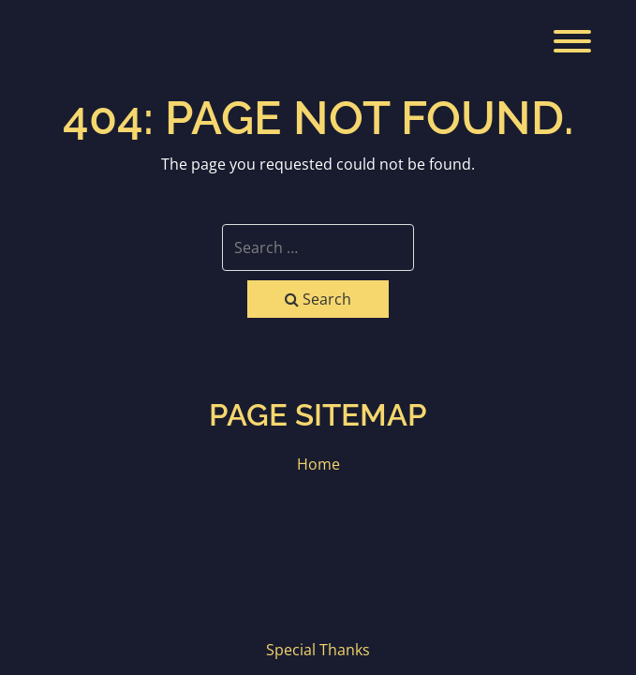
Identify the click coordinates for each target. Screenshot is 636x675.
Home (318, 464)
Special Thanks (318, 649)
